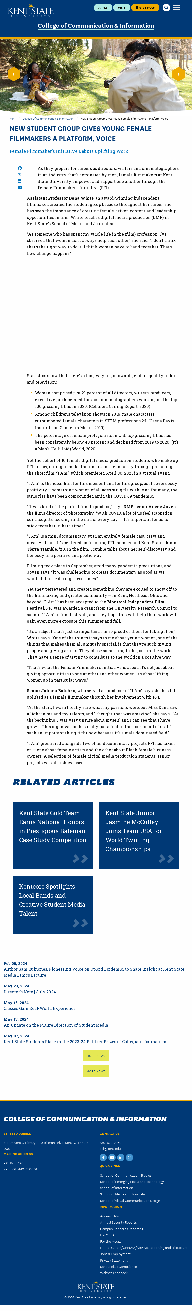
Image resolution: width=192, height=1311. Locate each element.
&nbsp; (103, 321)
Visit (121, 7)
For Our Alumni (111, 1235)
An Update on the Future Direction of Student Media (56, 1025)
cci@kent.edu (110, 1148)
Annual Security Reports (118, 1222)
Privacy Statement (114, 1260)
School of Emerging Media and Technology (132, 1181)
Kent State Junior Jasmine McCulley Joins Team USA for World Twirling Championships (133, 831)
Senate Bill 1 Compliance (118, 1266)
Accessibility (109, 1216)
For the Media (110, 1241)
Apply (103, 7)
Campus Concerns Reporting (121, 1229)
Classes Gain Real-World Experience (40, 1008)
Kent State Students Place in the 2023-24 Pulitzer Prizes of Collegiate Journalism (85, 1041)
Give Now (145, 7)
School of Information (116, 1187)
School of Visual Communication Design (130, 1200)
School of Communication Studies (125, 1175)
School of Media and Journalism (124, 1194)
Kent (12, 118)
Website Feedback (114, 1273)
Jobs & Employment (115, 1253)
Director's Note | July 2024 (30, 991)
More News (96, 1055)
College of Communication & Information (96, 25)
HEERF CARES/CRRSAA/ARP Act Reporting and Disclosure (143, 1247)
